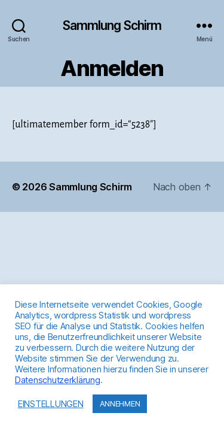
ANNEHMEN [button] (120, 403)
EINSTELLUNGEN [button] (51, 404)
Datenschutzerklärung (57, 380)
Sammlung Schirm (112, 25)
